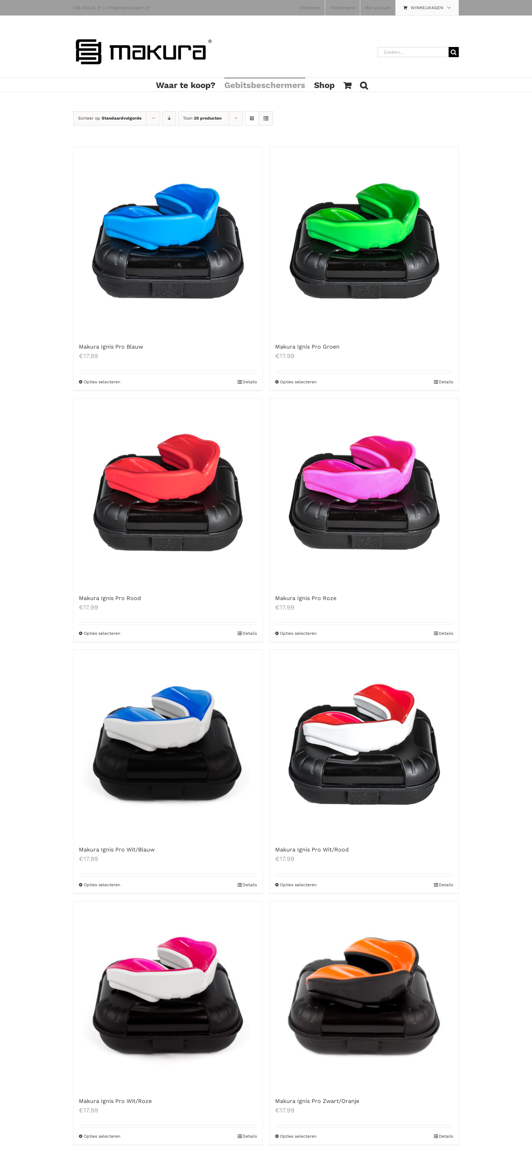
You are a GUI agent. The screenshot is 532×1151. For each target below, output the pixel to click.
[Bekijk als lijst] (266, 118)
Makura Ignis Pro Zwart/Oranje (317, 1101)
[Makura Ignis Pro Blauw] (168, 241)
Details (250, 381)
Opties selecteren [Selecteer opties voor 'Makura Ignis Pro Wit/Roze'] (102, 1136)
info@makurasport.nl (128, 7)
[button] (364, 85)
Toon (202, 118)
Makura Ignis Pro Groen (307, 346)
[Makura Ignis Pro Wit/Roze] (168, 995)
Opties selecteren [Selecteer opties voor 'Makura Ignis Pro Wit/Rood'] (298, 884)
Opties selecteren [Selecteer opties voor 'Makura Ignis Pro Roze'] (298, 633)
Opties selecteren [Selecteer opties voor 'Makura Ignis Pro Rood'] (102, 633)
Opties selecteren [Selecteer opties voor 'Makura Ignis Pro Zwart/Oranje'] (298, 1136)
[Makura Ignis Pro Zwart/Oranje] (364, 995)
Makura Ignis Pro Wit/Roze (115, 1101)
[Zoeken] (454, 52)
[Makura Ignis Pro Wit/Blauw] (168, 744)
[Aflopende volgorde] (169, 118)
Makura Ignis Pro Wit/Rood (312, 849)
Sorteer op (110, 118)
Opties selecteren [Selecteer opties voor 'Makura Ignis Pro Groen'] (298, 381)
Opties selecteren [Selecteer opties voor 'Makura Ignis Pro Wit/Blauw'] (102, 884)
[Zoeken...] (413, 52)
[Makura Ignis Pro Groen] (364, 241)
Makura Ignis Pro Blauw (111, 346)
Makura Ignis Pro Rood (110, 598)
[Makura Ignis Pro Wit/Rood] (364, 744)
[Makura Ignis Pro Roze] (364, 492)
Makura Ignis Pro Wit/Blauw (117, 849)
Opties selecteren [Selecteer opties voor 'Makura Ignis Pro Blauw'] (102, 381)
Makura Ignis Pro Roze (305, 598)
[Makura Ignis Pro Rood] (168, 492)
